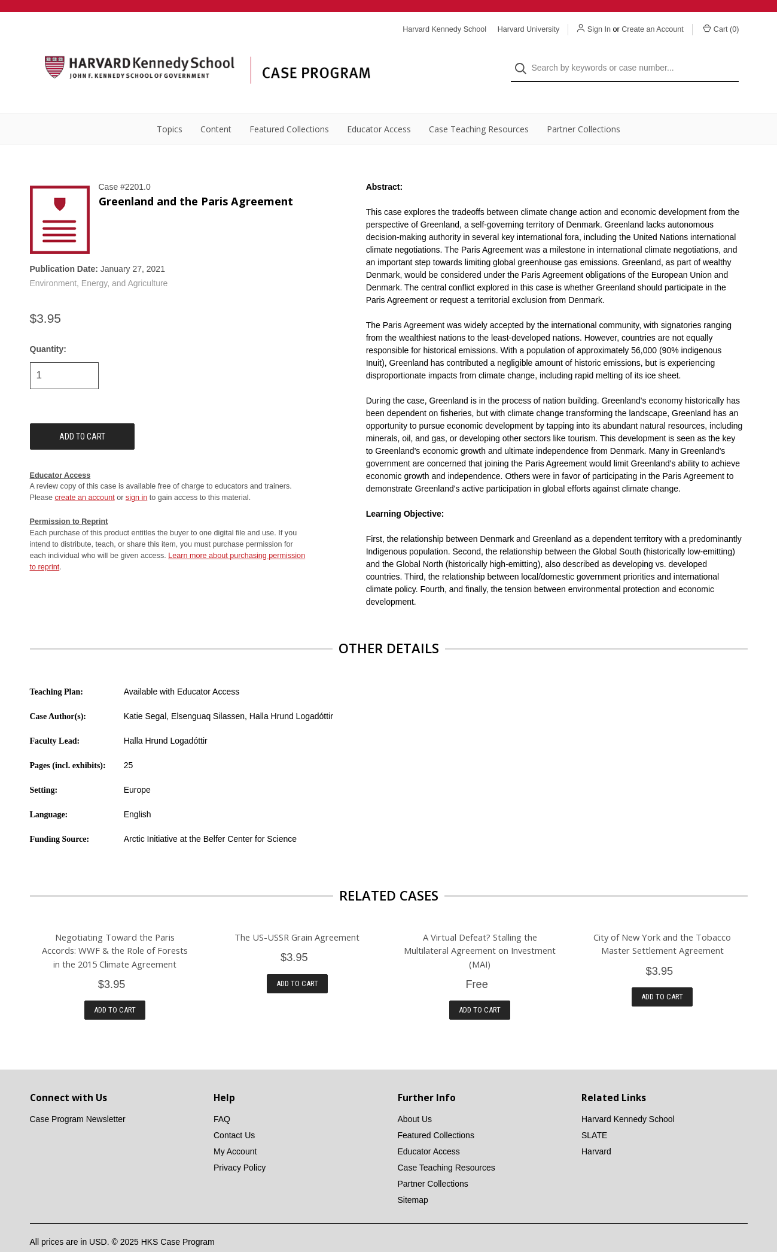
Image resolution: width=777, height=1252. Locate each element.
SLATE (594, 1113)
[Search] (524, 57)
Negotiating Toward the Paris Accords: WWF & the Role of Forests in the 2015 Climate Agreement (115, 929)
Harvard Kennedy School (628, 1097)
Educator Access (379, 108)
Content (215, 108)
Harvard (596, 1130)
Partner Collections (583, 108)
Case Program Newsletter (78, 1097)
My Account (235, 1130)
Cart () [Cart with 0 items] (721, 29)
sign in (136, 476)
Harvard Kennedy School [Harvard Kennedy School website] (444, 29)
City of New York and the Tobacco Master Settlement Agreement (662, 922)
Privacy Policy (240, 1146)
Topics (169, 108)
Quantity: (48, 327)
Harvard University (529, 29)
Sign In (599, 29)
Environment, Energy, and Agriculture (99, 262)
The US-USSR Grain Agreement (296, 916)
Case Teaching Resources (479, 108)
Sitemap (413, 1178)
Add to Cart (115, 988)
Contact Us (234, 1113)
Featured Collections (289, 108)
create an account (85, 476)
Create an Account (652, 29)
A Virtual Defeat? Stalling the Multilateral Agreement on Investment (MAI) (480, 929)
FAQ (222, 1097)
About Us (415, 1097)
